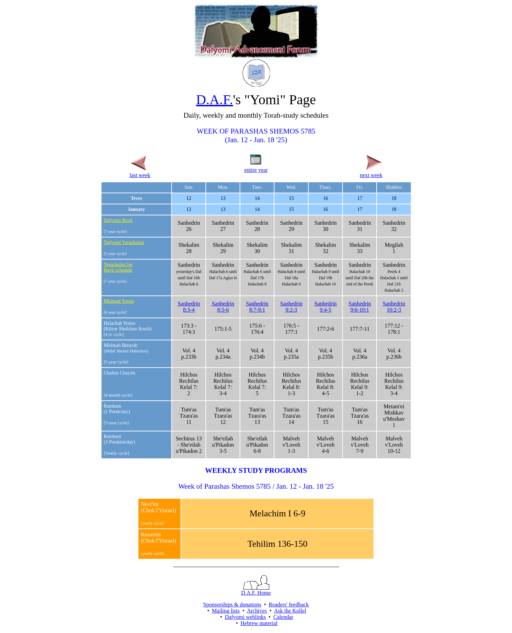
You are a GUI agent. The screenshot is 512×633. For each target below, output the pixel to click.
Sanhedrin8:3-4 (188, 307)
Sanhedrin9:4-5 (325, 307)
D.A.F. (214, 99)
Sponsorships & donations (232, 604)
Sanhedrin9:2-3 (291, 307)
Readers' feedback (289, 604)
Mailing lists (226, 611)
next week (371, 172)
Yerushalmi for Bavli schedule (118, 267)
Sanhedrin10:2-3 (394, 307)
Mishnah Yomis (119, 301)
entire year (256, 167)
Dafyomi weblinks (245, 617)
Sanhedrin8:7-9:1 (257, 307)
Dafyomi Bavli (118, 220)
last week (140, 172)
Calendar (283, 617)
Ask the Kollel (290, 611)
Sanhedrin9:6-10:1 (360, 307)
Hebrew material (259, 623)
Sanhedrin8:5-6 (223, 307)
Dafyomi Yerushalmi (124, 242)
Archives (257, 611)
